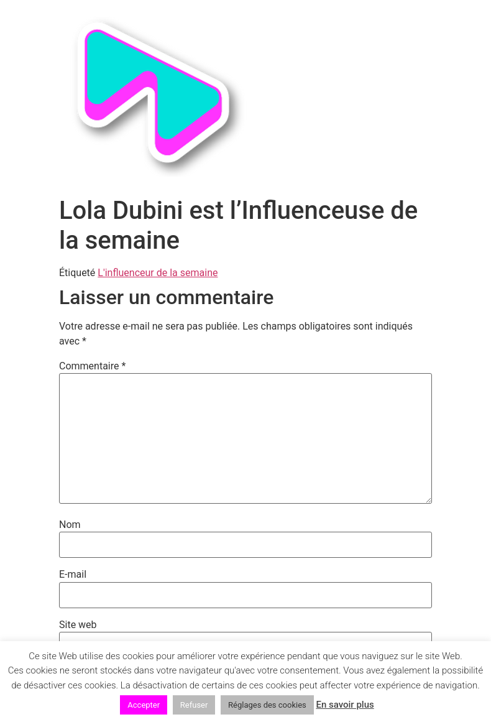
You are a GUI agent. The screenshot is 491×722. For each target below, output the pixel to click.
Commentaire (92, 366)
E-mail (72, 575)
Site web (78, 625)
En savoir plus (345, 704)
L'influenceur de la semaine (158, 273)
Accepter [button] (143, 705)
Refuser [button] (194, 705)
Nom (70, 525)
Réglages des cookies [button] (267, 705)
